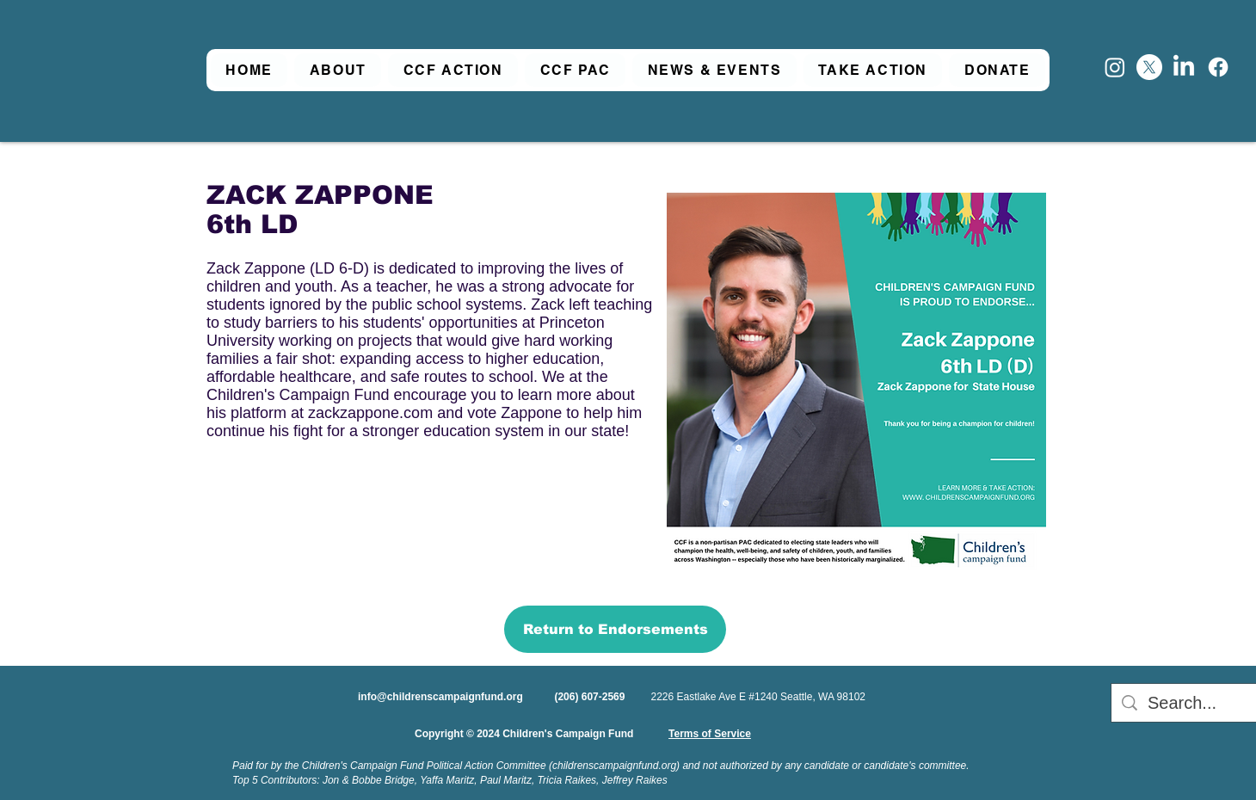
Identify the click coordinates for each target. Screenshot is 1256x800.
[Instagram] (1115, 67)
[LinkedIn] (1184, 67)
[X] (1149, 67)
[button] (337, 70)
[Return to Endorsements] (615, 629)
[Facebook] (1218, 67)
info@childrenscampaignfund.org (440, 697)
